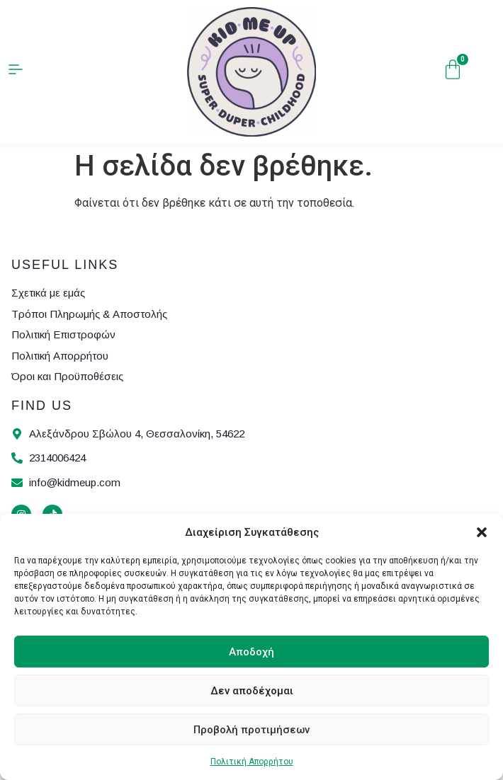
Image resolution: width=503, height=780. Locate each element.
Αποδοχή (251, 652)
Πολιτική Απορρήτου (251, 762)
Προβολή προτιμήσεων (251, 729)
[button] (482, 532)
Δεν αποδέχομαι (251, 690)
